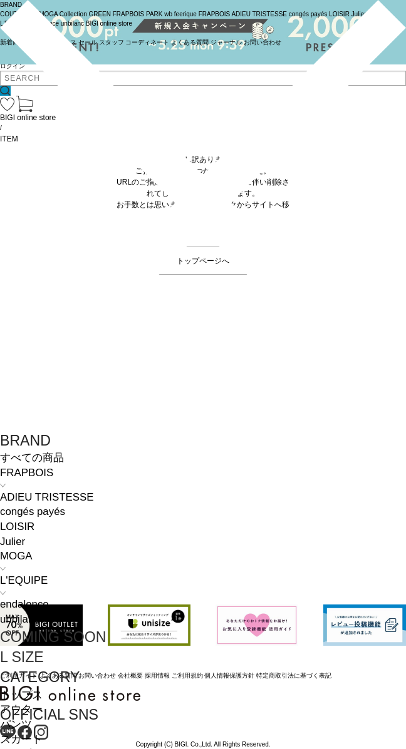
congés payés (32, 511)
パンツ (16, 724)
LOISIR (17, 526)
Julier (12, 542)
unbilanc (19, 619)
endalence (24, 604)
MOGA (16, 556)
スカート (21, 739)
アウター (21, 709)
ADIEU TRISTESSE (46, 497)
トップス (21, 695)
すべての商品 (32, 458)
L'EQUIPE (24, 580)
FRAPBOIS (26, 473)
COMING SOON (53, 637)
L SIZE (22, 657)
